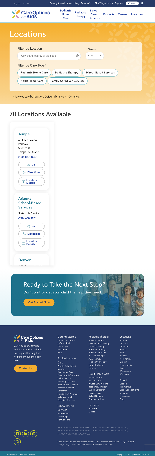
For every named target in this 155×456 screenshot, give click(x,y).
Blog (76, 3)
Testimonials (125, 387)
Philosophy (125, 396)
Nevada (123, 356)
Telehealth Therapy (98, 362)
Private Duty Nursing (98, 384)
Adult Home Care (99, 374)
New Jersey (125, 359)
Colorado (124, 344)
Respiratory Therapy (98, 387)
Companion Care (97, 399)
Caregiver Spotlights (129, 390)
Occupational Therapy (99, 344)
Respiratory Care (65, 372)
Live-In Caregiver (97, 390)
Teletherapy (63, 417)
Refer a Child (87, 3)
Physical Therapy (96, 347)
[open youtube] (33, 433)
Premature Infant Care (68, 375)
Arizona (123, 341)
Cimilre (92, 412)
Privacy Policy (12, 455)
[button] (77, 55)
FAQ (60, 353)
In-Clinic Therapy (97, 356)
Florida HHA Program (68, 394)
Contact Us (26, 368)
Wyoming (124, 374)
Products (108, 14)
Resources (62, 350)
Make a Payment (115, 3)
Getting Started (57, 3)
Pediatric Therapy (99, 337)
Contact (132, 3)
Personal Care (95, 378)
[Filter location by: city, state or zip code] (49, 56)
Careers (122, 14)
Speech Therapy (96, 341)
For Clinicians (64, 420)
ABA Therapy (95, 359)
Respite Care (95, 381)
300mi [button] (90, 56)
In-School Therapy (97, 353)
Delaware (124, 347)
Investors (124, 393)
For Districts (63, 414)
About (69, 3)
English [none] (17, 4)
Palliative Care (64, 379)
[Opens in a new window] (31, 146)
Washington (125, 371)
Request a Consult (66, 341)
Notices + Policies (27, 455)
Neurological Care (66, 382)
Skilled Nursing (96, 396)
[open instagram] (17, 441)
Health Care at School (68, 385)
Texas (122, 368)
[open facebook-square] (17, 433)
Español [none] (26, 4)
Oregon (123, 362)
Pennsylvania (126, 365)
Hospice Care (95, 393)
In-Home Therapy (97, 350)
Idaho (122, 353)
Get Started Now (39, 302)
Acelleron (93, 409)
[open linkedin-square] (25, 433)
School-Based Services (94, 15)
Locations (137, 14)
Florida (123, 350)
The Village (100, 3)
